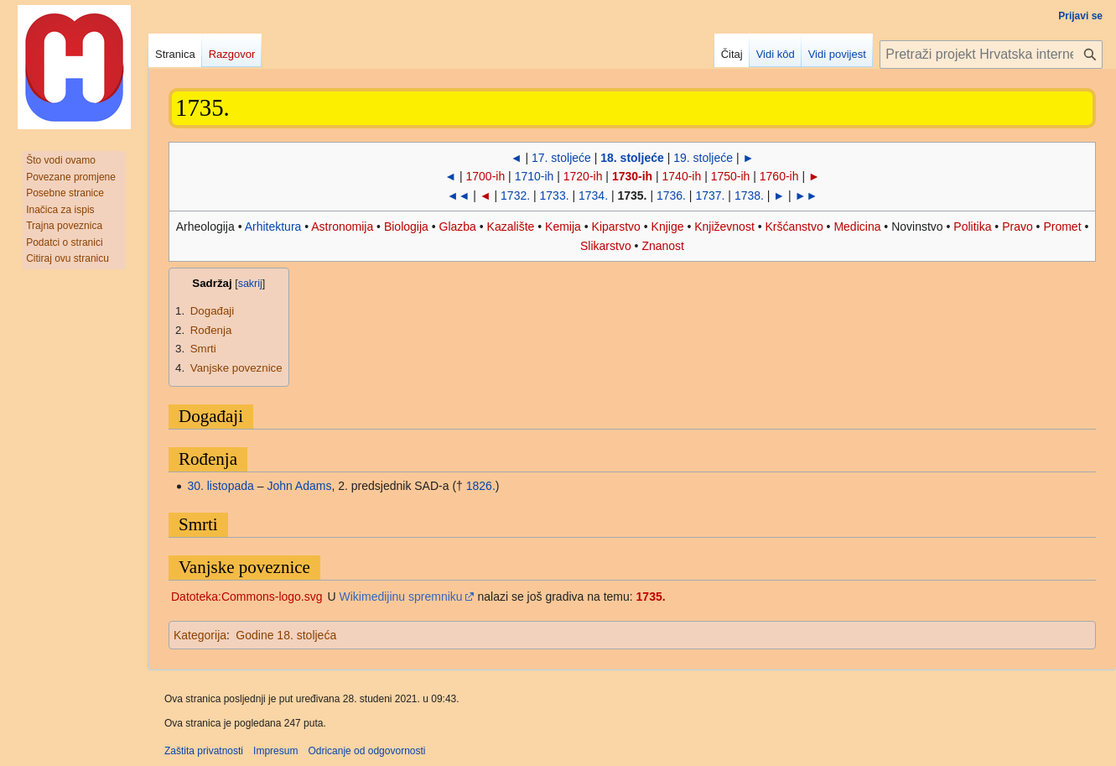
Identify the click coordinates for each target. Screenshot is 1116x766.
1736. (671, 195)
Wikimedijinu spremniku (401, 596)
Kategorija (200, 635)
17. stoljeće (561, 157)
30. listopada (220, 485)
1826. (481, 485)
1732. (515, 195)
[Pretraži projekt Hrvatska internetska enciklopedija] (991, 54)
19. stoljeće (703, 157)
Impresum (275, 751)
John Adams (299, 485)
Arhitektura (273, 226)
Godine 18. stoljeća (286, 635)
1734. (593, 195)
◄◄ (458, 195)
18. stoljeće (632, 157)
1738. (749, 195)
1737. (709, 195)
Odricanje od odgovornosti (366, 751)
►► (806, 195)
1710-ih (534, 176)
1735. (651, 596)
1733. (554, 195)
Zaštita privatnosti (203, 751)
